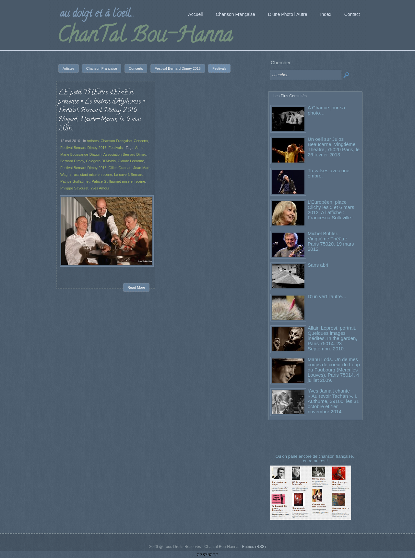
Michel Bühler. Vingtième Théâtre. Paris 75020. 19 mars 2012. (331, 241)
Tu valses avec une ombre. (329, 173)
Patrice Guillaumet (74, 181)
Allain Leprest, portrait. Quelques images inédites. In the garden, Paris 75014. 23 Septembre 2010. (332, 338)
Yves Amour (100, 188)
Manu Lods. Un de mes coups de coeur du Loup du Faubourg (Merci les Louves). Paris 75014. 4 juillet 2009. (334, 370)
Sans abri (318, 265)
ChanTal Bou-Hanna (144, 37)
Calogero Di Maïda (101, 161)
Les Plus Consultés (290, 96)
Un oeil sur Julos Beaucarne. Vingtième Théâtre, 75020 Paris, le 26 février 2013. (334, 146)
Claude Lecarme (131, 161)
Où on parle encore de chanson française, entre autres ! (315, 458)
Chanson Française (116, 141)
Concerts (141, 141)
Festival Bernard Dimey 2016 (83, 148)
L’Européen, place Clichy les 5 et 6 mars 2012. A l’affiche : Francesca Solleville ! (331, 209)
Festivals (116, 148)
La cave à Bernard (128, 174)
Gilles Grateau (120, 168)
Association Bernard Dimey (124, 154)
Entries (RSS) (254, 546)
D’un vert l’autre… (327, 296)
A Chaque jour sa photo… (326, 110)
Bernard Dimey (72, 161)
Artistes (93, 141)
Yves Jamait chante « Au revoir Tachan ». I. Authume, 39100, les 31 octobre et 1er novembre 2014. (333, 401)
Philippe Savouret (74, 188)
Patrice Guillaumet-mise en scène (118, 181)
